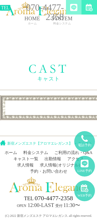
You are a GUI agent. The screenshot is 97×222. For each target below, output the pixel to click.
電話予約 (84, 139)
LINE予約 (84, 164)
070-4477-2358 (48, 198)
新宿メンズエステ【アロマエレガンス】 (39, 143)
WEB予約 (85, 188)
